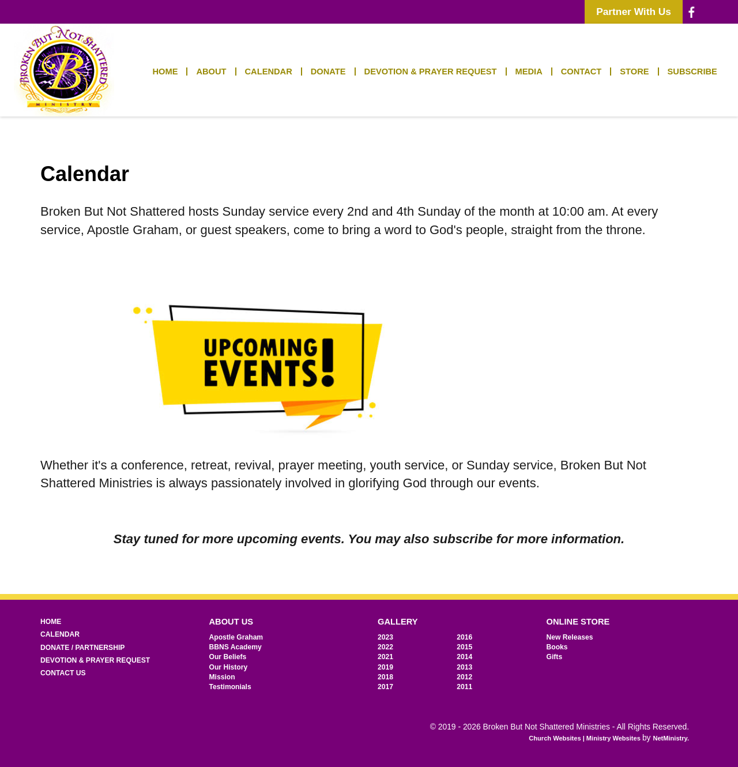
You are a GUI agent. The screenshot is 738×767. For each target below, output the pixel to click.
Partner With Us (633, 11)
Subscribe (692, 71)
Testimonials (230, 687)
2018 (385, 677)
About (211, 71)
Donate (328, 71)
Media (529, 71)
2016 (464, 637)
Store (634, 71)
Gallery (398, 621)
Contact (581, 71)
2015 (464, 647)
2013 (464, 667)
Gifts (555, 657)
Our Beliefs (228, 657)
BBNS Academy (235, 647)
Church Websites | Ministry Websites (585, 738)
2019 (385, 667)
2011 (464, 687)
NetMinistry (670, 738)
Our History (228, 667)
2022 (385, 647)
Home (165, 71)
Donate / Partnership (82, 648)
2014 (464, 657)
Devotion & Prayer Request (430, 71)
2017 (385, 687)
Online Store (578, 621)
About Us (231, 621)
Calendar (268, 71)
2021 (385, 657)
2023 (385, 637)
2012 (464, 677)
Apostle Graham (236, 637)
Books (557, 647)
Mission (222, 677)
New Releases (570, 637)
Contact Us (63, 673)
